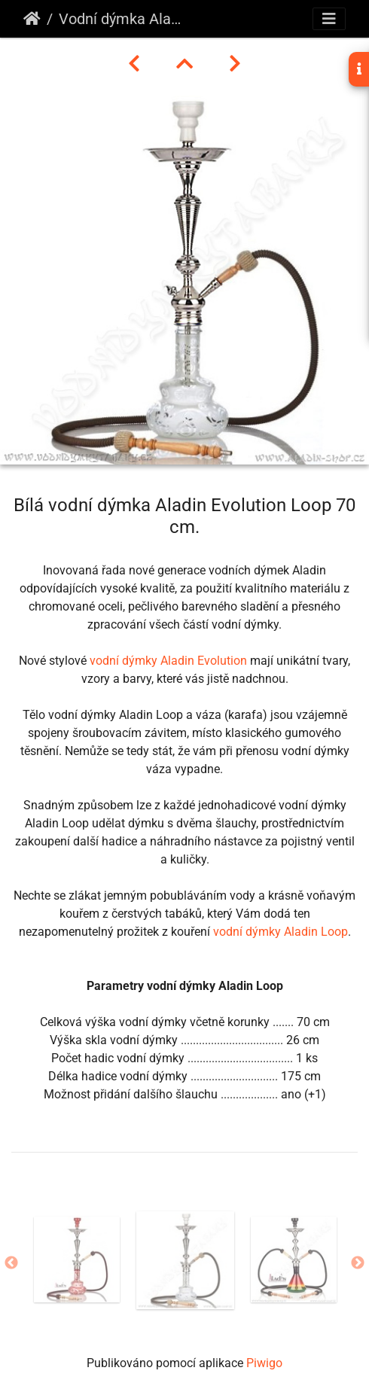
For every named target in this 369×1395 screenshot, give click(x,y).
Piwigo (264, 1363)
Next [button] (357, 1263)
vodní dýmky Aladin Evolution (168, 660)
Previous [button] (11, 1263)
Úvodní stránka (32, 19)
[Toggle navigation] (329, 19)
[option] (77, 1259)
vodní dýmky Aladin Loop (280, 931)
